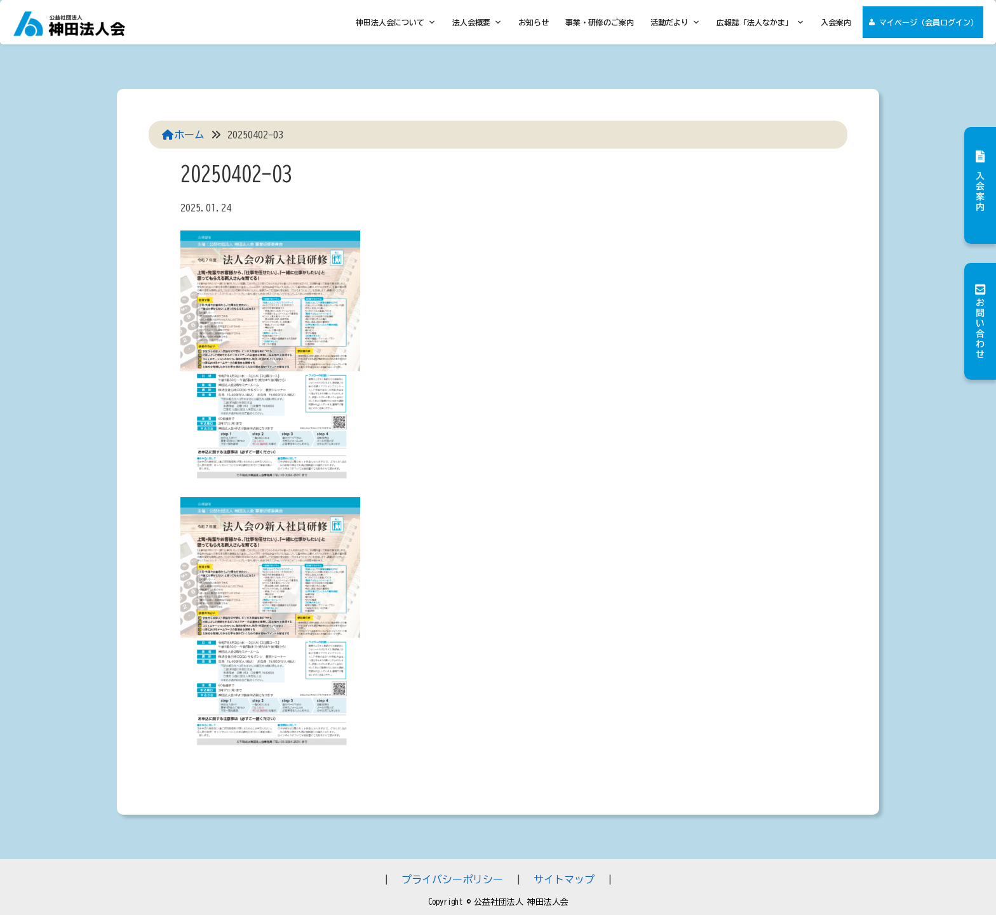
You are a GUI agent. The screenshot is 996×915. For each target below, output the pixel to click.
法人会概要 (477, 22)
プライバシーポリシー (452, 879)
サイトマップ (564, 879)
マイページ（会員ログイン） (928, 22)
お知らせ (533, 22)
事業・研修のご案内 (599, 22)
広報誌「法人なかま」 (760, 22)
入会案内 (836, 22)
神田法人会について (396, 22)
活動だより (675, 22)
